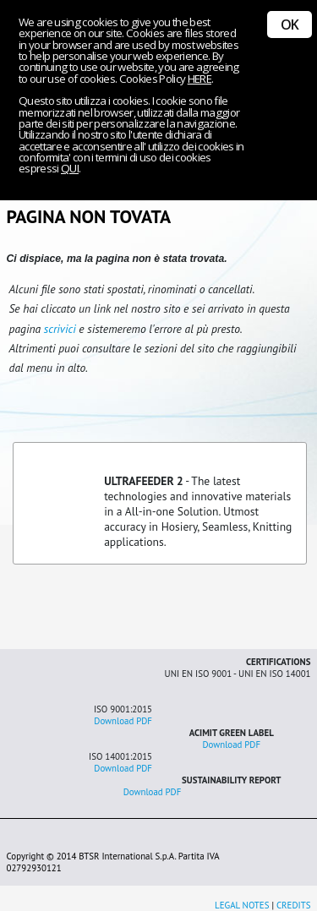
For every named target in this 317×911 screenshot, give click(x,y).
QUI (70, 168)
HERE (199, 78)
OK (289, 24)
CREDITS (293, 905)
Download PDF (123, 721)
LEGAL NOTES (242, 905)
